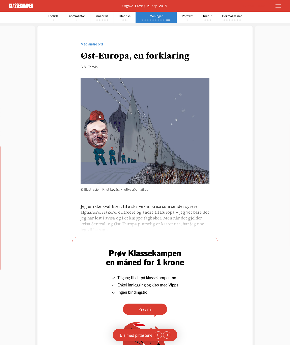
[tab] (53, 17)
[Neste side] (166, 335)
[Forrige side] (158, 335)
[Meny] (278, 6)
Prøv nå (145, 309)
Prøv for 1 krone (254, 6)
